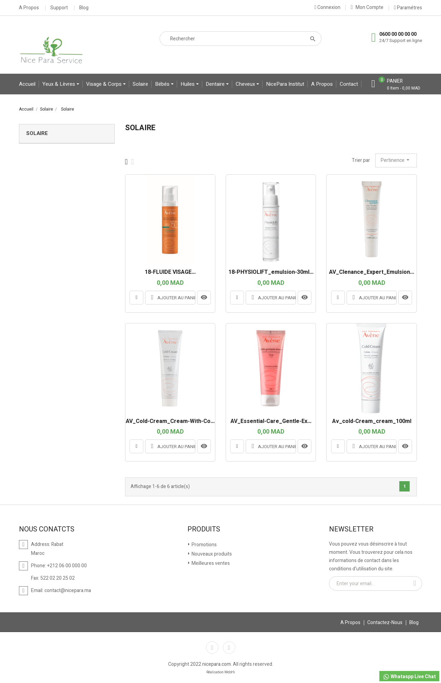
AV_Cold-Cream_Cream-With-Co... (170, 421)
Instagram (229, 647)
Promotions (204, 544)
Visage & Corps (104, 84)
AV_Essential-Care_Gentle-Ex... (270, 421)
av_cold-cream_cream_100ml (371, 421)
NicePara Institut (285, 84)
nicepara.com (216, 664)
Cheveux (246, 84)
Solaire (140, 84)
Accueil (27, 84)
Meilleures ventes (210, 563)
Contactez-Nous (384, 622)
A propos (322, 84)
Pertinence (396, 160)
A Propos (29, 8)
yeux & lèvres (59, 84)
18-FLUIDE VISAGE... (170, 272)
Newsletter (351, 529)
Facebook (212, 647)
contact (349, 84)
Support (59, 8)
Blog (84, 8)
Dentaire (216, 84)
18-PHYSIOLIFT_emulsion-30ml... (271, 272)
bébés (163, 84)
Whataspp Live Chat (409, 676)
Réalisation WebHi (220, 672)
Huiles (188, 84)
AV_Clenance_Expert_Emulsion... (371, 272)
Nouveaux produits (211, 554)
